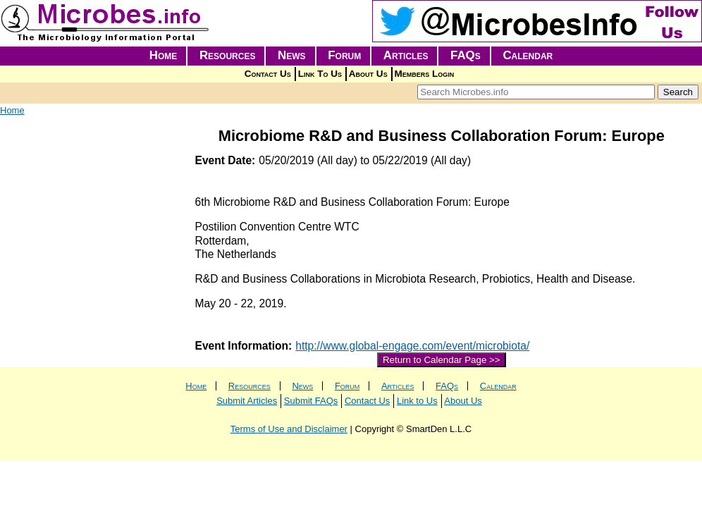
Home (163, 55)
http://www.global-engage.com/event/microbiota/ (412, 346)
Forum (344, 55)
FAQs (465, 55)
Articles (406, 55)
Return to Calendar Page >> (441, 360)
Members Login (425, 73)
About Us (368, 73)
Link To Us (320, 73)
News (292, 55)
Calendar (528, 55)
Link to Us (417, 400)
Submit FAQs (311, 400)
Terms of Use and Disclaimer (288, 429)
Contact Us (268, 73)
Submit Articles (246, 400)
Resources (227, 55)
